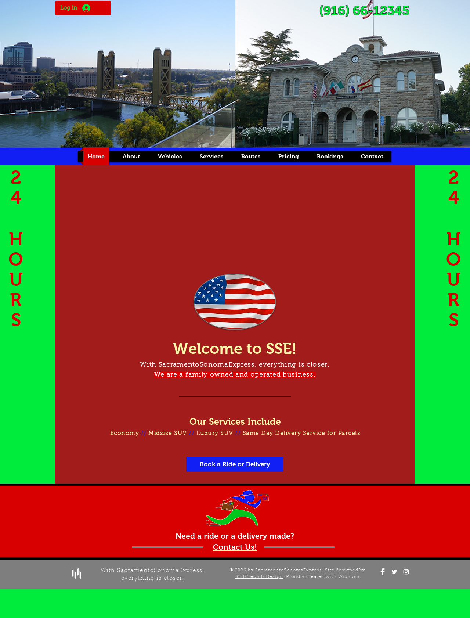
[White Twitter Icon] (394, 571)
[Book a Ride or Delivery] (234, 464)
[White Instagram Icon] (406, 571)
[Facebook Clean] (382, 571)
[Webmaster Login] (232, 585)
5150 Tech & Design (259, 577)
